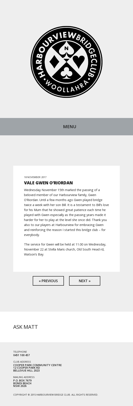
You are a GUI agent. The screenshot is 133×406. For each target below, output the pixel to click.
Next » (85, 280)
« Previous (48, 280)
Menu (69, 126)
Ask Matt (25, 326)
